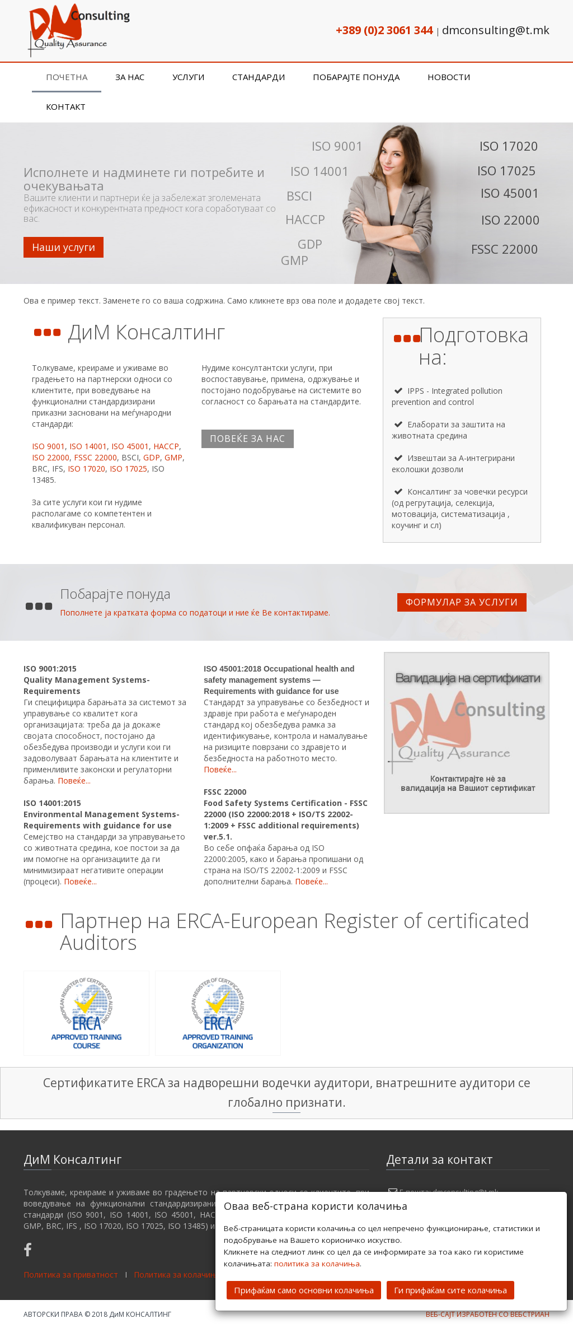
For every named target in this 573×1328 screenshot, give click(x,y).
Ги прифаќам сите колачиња (450, 1290)
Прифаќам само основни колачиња (304, 1290)
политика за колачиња (317, 1264)
